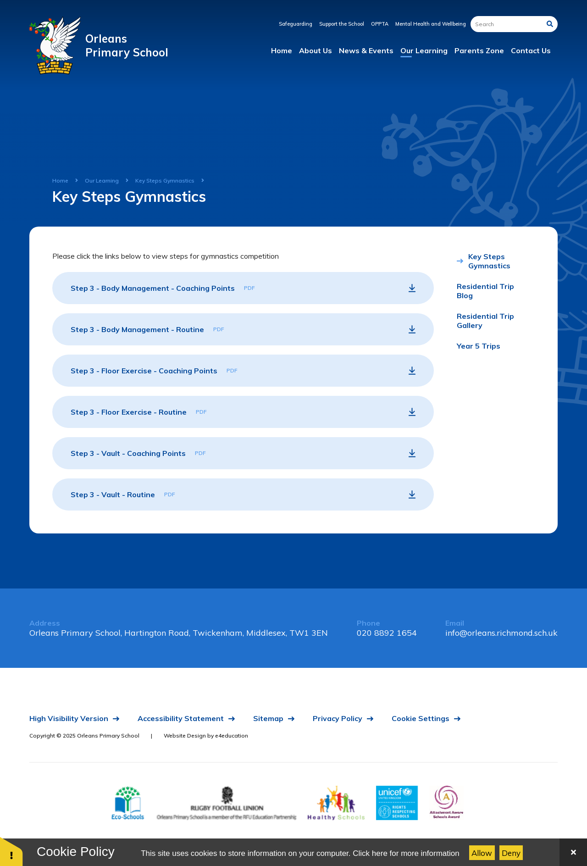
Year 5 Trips (478, 345)
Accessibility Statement (181, 718)
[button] (11, 851)
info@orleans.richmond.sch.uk (501, 632)
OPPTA (379, 24)
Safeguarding (295, 24)
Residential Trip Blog (485, 291)
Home (60, 180)
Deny (511, 853)
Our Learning (102, 180)
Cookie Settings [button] (420, 718)
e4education (231, 735)
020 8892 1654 (387, 632)
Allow (481, 853)
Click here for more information (406, 853)
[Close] (573, 852)
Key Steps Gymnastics (164, 180)
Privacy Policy (337, 718)
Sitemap (268, 718)
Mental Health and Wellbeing (430, 24)
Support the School (341, 24)
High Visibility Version (68, 718)
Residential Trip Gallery (485, 320)
